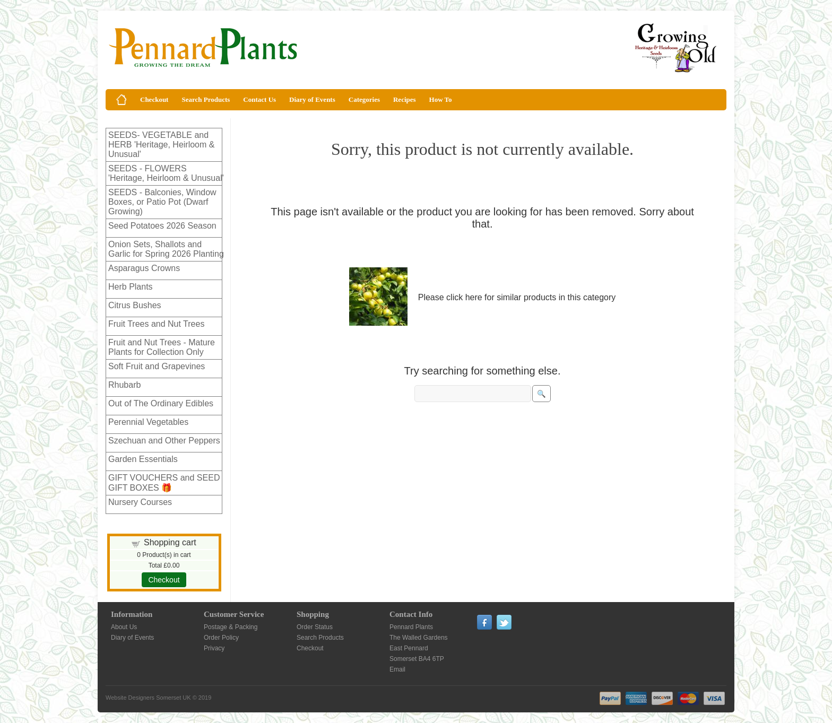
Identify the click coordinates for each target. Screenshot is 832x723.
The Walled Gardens (418, 637)
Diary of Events (312, 99)
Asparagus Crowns (144, 268)
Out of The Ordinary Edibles (160, 403)
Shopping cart (170, 542)
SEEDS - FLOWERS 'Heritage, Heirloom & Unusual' (166, 173)
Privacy (214, 648)
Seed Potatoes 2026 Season (162, 225)
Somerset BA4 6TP (416, 659)
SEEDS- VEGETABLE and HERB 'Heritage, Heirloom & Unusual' (161, 144)
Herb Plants (130, 286)
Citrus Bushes (134, 305)
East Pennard (408, 648)
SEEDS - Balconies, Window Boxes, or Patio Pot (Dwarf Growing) (162, 202)
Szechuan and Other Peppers (164, 440)
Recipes (404, 99)
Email (397, 669)
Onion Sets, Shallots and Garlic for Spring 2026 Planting (166, 249)
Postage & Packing (230, 627)
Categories (364, 99)
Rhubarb (124, 384)
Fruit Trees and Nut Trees (156, 323)
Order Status (315, 627)
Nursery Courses (140, 502)
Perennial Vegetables (148, 421)
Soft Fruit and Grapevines (156, 366)
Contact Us (259, 99)
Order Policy (221, 637)
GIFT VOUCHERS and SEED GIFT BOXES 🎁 (164, 482)
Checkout (154, 99)
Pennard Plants (411, 627)
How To (440, 99)
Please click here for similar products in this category (517, 297)
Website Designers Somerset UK (148, 697)
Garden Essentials (143, 459)
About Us (124, 627)
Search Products (205, 99)
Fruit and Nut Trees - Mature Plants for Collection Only (161, 347)
